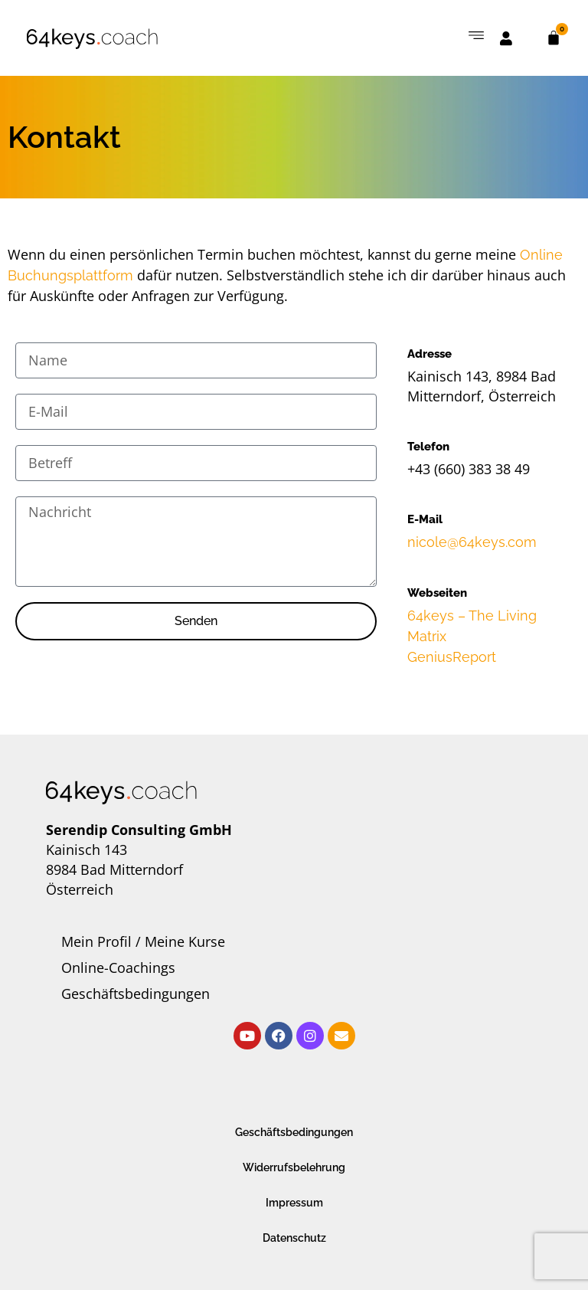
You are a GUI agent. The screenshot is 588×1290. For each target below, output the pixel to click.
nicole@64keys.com (472, 542)
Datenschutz (294, 1238)
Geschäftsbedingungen (135, 993)
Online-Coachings (118, 967)
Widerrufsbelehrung (294, 1167)
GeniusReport (451, 657)
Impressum (294, 1203)
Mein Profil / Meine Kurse (143, 941)
